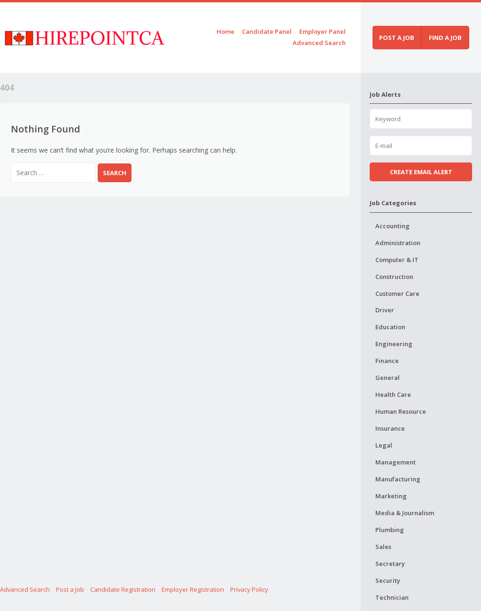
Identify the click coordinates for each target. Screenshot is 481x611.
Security (387, 580)
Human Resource (400, 411)
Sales (383, 546)
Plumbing (389, 530)
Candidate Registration (122, 589)
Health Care (393, 394)
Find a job (445, 37)
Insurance (390, 428)
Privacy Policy (249, 589)
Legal (383, 445)
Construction (394, 276)
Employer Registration (193, 589)
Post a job (396, 37)
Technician (392, 597)
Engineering (393, 344)
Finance (387, 360)
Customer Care (397, 293)
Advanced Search (319, 43)
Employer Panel (322, 31)
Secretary (390, 563)
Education (390, 327)
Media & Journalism (404, 513)
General (387, 377)
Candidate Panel (267, 31)
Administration (397, 243)
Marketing (391, 496)
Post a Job (70, 589)
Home (225, 31)
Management (395, 462)
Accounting (392, 226)
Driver (384, 310)
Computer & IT (397, 259)
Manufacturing (397, 479)
